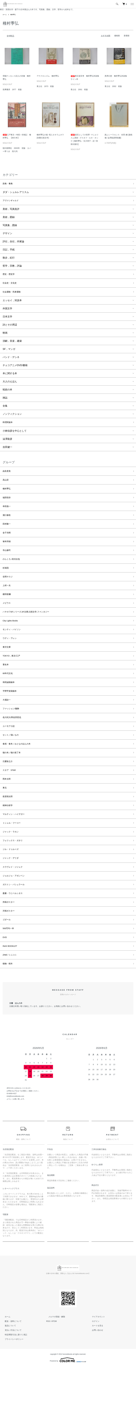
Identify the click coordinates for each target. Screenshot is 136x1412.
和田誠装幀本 (10, 704)
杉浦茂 (6, 580)
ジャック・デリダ (12, 894)
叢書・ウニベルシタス (15, 932)
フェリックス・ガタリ (15, 875)
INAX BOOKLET (11, 990)
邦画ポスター (10, 942)
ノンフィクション (12, 417)
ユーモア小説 (10, 752)
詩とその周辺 (10, 328)
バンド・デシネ (11, 360)
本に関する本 (10, 377)
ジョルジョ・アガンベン (16, 913)
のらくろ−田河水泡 (13, 571)
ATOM (54, 1367)
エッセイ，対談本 (12, 304)
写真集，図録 (10, 226)
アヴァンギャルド (12, 201)
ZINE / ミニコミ (11, 999)
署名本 (6, 685)
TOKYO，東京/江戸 (13, 675)
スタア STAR (10, 799)
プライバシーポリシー (12, 1385)
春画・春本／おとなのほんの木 (19, 771)
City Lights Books (12, 637)
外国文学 (7, 312)
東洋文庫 (7, 666)
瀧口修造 (7, 523)
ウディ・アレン (11, 656)
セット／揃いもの (12, 761)
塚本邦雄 (7, 552)
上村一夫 (7, 599)
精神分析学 (9, 837)
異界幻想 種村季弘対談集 (116, 76)
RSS (48, 1367)
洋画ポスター (10, 952)
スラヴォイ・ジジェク (15, 904)
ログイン (93, 1367)
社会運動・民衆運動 (13, 295)
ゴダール (7, 961)
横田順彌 (7, 609)
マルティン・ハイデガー (16, 847)
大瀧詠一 (7, 723)
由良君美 (7, 476)
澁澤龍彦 (7, 443)
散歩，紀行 (9, 259)
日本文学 (7, 320)
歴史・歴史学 (10, 276)
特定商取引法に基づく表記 (14, 1380)
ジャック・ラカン (12, 866)
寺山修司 (7, 561)
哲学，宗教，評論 (12, 267)
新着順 (126, 36)
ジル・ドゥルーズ (12, 885)
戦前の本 (7, 393)
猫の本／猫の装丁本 (13, 780)
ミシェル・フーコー (13, 856)
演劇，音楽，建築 (12, 344)
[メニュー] (132, 4)
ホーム (5, 14)
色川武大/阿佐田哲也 (14, 742)
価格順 (117, 36)
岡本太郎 (7, 809)
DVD (5, 980)
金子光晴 (7, 542)
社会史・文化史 (11, 285)
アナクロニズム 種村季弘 (48, 76)
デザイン (7, 234)
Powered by (68, 1405)
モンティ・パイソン (13, 647)
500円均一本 (9, 971)
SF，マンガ (9, 352)
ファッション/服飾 (12, 733)
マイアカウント (96, 1362)
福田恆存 (7, 504)
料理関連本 (9, 426)
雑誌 (5, 401)
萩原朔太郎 (9, 828)
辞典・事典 (9, 184)
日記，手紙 (9, 251)
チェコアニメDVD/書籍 (15, 369)
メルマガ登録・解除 (54, 1362)
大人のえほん (10, 385)
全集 (5, 409)
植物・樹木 (9, 1009)
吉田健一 (7, 451)
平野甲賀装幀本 (11, 714)
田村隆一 (7, 533)
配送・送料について (11, 1367)
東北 (5, 818)
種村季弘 (14, 14)
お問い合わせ (95, 1376)
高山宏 (6, 485)
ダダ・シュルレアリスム (16, 193)
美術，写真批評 (11, 210)
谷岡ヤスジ (9, 590)
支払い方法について (11, 1376)
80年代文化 (9, 695)
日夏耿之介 (9, 790)
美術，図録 (9, 218)
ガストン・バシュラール (16, 923)
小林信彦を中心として (15, 435)
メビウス (7, 618)
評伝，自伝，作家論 (13, 243)
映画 (5, 336)
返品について (8, 1371)
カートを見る (95, 1371)
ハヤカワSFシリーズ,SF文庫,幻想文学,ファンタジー (31, 628)
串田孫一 (7, 514)
